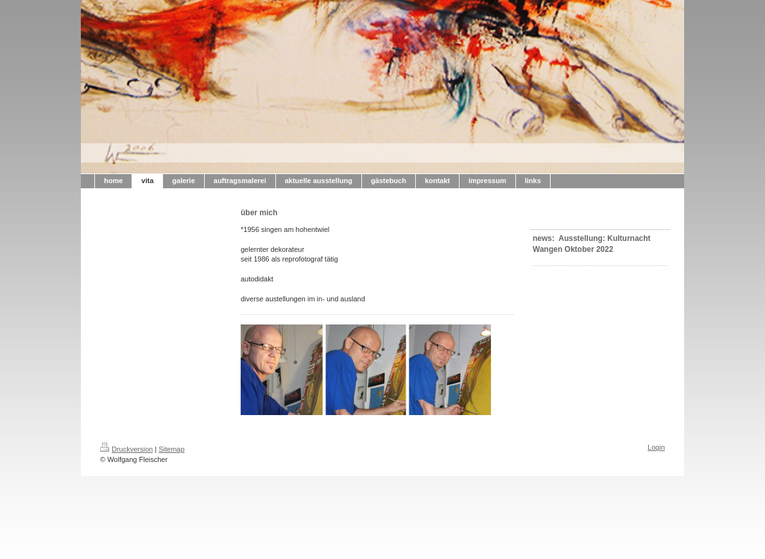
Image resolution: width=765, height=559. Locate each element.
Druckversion (126, 449)
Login (656, 447)
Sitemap (171, 449)
